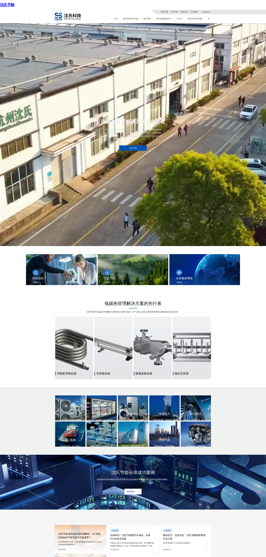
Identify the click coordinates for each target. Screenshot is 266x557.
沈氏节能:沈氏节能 (130, 19)
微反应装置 (180, 365)
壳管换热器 (102, 365)
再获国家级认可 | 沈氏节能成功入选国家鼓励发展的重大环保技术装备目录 (152, 552)
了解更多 (34, 282)
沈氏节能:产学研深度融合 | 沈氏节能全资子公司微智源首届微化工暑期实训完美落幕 (156, 546)
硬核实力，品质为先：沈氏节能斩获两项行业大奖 (184, 526)
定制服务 (195, 12)
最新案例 (131, 482)
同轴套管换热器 (66, 365)
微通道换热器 (143, 365)
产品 (115, 19)
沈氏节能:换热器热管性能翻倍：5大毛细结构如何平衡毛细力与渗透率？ (80, 527)
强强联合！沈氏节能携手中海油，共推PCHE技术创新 (132, 526)
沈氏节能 (7, 5)
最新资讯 (186, 12)
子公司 (179, 19)
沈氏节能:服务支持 (163, 19)
